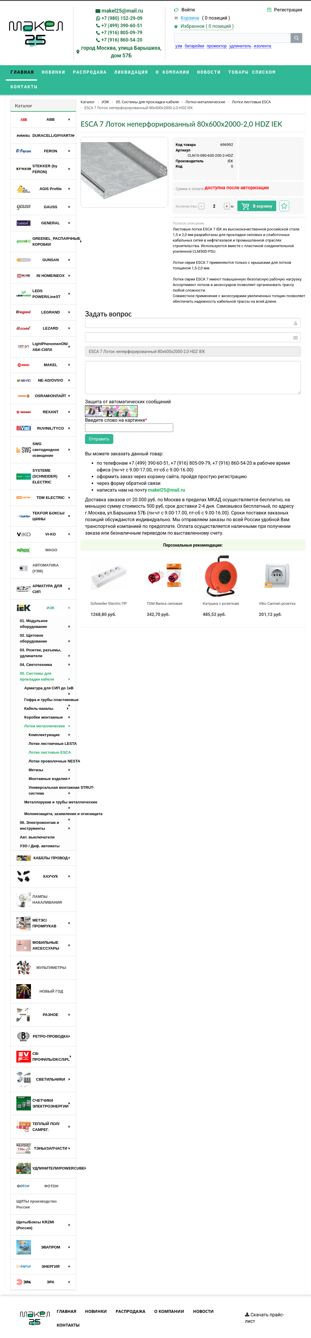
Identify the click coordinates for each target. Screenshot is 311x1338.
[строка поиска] (232, 38)
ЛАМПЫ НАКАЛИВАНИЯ (39, 885)
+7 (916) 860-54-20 (121, 40)
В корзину (256, 191)
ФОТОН (37, 1171)
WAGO (36, 535)
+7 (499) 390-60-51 (121, 25)
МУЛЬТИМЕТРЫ (41, 953)
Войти (188, 10)
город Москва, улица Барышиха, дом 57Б (121, 51)
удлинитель (240, 46)
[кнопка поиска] (296, 38)
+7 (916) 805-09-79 (121, 32)
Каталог (23, 91)
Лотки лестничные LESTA (52, 729)
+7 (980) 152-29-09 (122, 18)
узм (179, 46)
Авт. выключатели (37, 822)
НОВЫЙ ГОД (39, 977)
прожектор (217, 46)
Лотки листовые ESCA (50, 738)
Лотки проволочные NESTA (52, 746)
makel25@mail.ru (122, 11)
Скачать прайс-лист (264, 1303)
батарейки (194, 46)
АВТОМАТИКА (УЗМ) (37, 553)
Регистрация (288, 10)
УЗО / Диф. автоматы (40, 831)
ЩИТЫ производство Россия (36, 1189)
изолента (262, 46)
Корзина (190, 18)
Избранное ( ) (207, 26)
